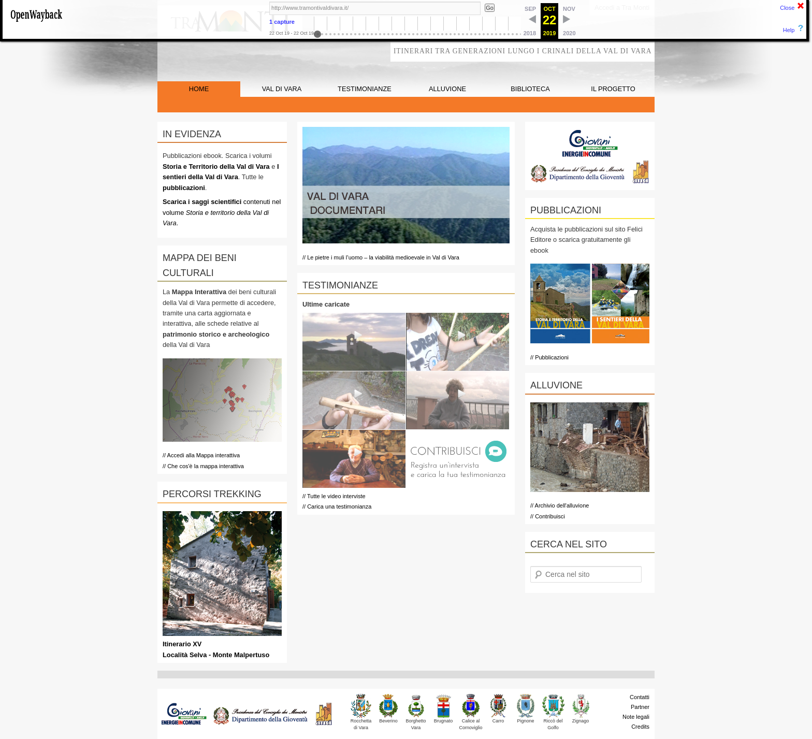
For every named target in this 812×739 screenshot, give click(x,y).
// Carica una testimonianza (336, 506)
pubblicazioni (184, 188)
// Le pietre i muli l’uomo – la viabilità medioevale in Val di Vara (380, 257)
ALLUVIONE (447, 89)
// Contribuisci (547, 516)
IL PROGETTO (613, 89)
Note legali (635, 717)
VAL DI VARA (282, 89)
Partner (640, 707)
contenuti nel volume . (222, 212)
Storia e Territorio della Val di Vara (216, 166)
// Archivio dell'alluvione (559, 505)
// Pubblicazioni (549, 357)
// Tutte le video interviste (334, 496)
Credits (640, 726)
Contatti (639, 697)
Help (789, 30)
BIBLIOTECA (530, 89)
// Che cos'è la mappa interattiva (203, 466)
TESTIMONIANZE (365, 89)
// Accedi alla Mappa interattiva (201, 455)
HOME (199, 89)
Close (787, 8)
